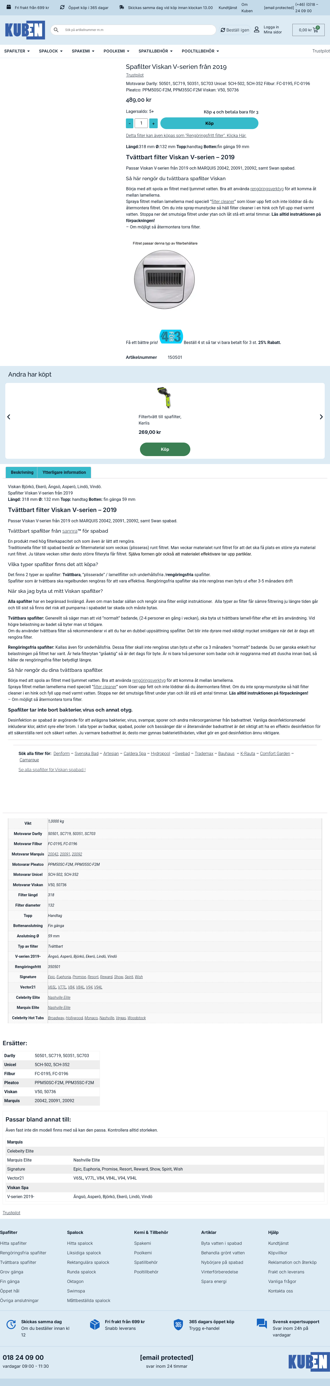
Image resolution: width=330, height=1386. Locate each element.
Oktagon (75, 1281)
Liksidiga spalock (84, 1252)
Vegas (121, 1018)
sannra (69, 531)
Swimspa (76, 1291)
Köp (209, 123)
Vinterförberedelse (219, 1271)
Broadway (56, 1018)
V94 (89, 987)
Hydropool (160, 753)
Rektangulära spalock (88, 1262)
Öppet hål (9, 1291)
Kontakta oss (280, 1291)
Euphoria (63, 977)
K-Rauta (247, 753)
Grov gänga (11, 1271)
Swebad (182, 753)
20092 (77, 854)
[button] (8, 417)
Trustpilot (321, 51)
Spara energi (214, 1281)
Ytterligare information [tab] (64, 472)
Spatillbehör (146, 1262)
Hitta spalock (80, 1243)
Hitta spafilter (13, 1243)
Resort (93, 977)
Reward (106, 977)
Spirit (129, 977)
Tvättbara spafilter (18, 1262)
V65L (52, 987)
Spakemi (142, 1243)
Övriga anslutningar (19, 1300)
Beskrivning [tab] (22, 472)
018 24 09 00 (23, 1357)
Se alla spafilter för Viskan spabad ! (52, 769)
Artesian (111, 753)
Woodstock (136, 1018)
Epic (51, 977)
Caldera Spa (135, 753)
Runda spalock (81, 1271)
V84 (71, 987)
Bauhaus (226, 753)
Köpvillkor (277, 1252)
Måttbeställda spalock (88, 1300)
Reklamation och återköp (292, 1262)
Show (118, 977)
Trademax (204, 753)
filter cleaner (223, 201)
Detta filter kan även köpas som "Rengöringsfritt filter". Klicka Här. (186, 135)
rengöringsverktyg (267, 188)
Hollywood (74, 1018)
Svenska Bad (87, 753)
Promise (79, 977)
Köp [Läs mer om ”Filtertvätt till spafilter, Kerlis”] (165, 449)
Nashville (106, 1018)
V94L (98, 987)
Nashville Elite (59, 997)
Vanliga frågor (282, 1281)
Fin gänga (10, 1281)
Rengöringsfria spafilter (23, 1252)
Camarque (29, 759)
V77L (62, 987)
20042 (53, 854)
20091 (65, 854)
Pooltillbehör (146, 1271)
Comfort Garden (275, 753)
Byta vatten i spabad (221, 1243)
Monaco (91, 1018)
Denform (62, 753)
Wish (139, 977)
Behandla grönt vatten (223, 1252)
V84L (80, 987)
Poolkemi (143, 1252)
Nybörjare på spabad (222, 1262)
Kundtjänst (228, 7)
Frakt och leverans (286, 1271)
